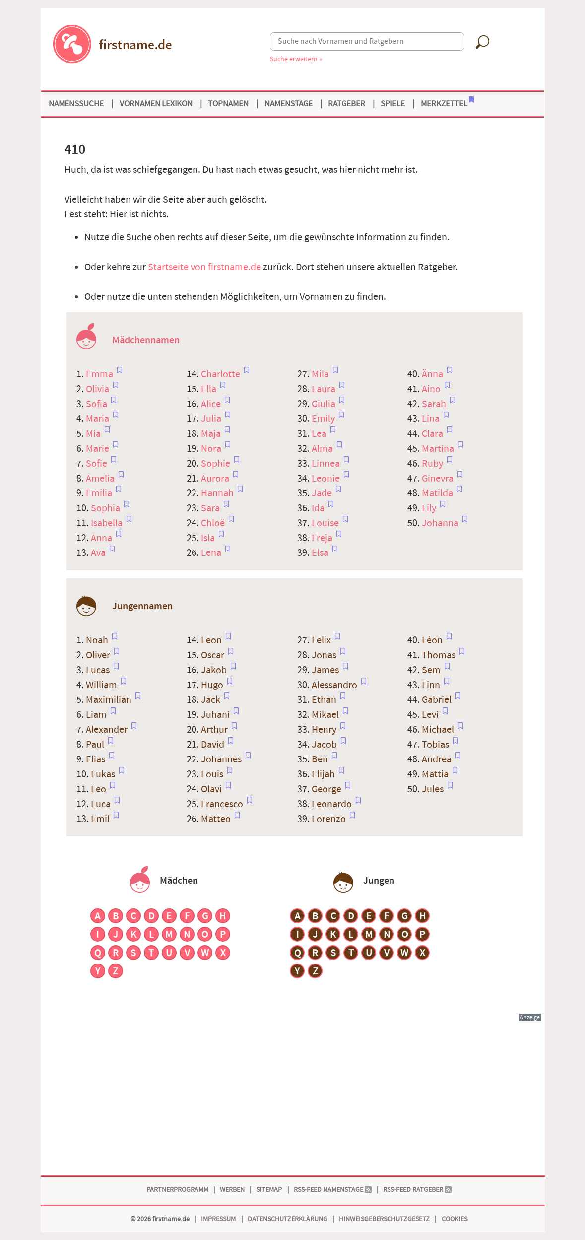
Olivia (98, 389)
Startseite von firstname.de (204, 267)
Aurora (216, 478)
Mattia (436, 774)
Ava (99, 553)
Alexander (108, 729)
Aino (432, 389)
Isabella (108, 523)
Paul (96, 744)
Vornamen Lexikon (156, 103)
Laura (324, 389)
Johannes (222, 759)
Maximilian (109, 699)
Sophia (106, 508)
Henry (325, 729)
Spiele (393, 103)
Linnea (327, 463)
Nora (212, 448)
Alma (323, 448)
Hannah (218, 493)
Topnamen (228, 103)
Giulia (324, 404)
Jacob (325, 744)
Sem (432, 670)
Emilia (100, 493)
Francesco (223, 804)
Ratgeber (346, 103)
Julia (212, 419)
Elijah (324, 774)
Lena (212, 553)
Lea (320, 433)
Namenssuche (76, 103)
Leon (212, 640)
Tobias (436, 744)
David (213, 744)
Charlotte (221, 374)
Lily (430, 508)
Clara (433, 433)
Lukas (104, 774)
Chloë (214, 523)
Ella (209, 389)
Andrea (438, 759)
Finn (432, 685)
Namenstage (288, 103)
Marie (98, 448)
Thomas (439, 655)
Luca (102, 804)
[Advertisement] (293, 1092)
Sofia (97, 404)
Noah (98, 640)
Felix (322, 640)
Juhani (216, 714)
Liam (97, 714)
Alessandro (335, 685)
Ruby (433, 463)
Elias (96, 759)
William (102, 685)
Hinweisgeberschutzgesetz (384, 1219)
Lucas (99, 670)
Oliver (99, 655)
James (326, 670)
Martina (439, 448)
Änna (433, 374)
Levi (431, 714)
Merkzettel (447, 102)
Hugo (213, 685)
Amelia (101, 478)
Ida (319, 508)
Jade (323, 493)
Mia (94, 433)
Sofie (97, 463)
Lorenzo (330, 819)
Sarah (435, 404)
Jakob (215, 670)
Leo (99, 789)
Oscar (213, 655)
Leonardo (333, 804)
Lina (432, 419)
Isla (209, 538)
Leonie (327, 478)
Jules (434, 789)
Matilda (438, 493)
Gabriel (438, 699)
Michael (439, 729)
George (327, 789)
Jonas (325, 655)
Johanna (441, 523)
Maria (98, 419)
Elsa (321, 553)
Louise (326, 523)
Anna (102, 538)
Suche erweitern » (296, 59)
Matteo (217, 819)
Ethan (325, 699)
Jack (211, 699)
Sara (211, 508)
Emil (101, 819)
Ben (321, 759)
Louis (213, 774)
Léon (433, 640)
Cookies (454, 1219)
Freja (323, 538)
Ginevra (438, 478)
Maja (212, 433)
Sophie (216, 463)
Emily (324, 419)
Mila (321, 374)
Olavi (212, 789)
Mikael (326, 714)
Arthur (215, 729)
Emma (100, 374)
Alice (212, 404)
